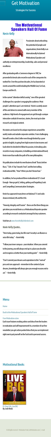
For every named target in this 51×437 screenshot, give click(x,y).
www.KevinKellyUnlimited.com (22, 220)
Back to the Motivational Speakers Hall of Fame (20, 312)
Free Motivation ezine (11, 318)
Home (5, 306)
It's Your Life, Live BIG (10, 406)
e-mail (43, 430)
